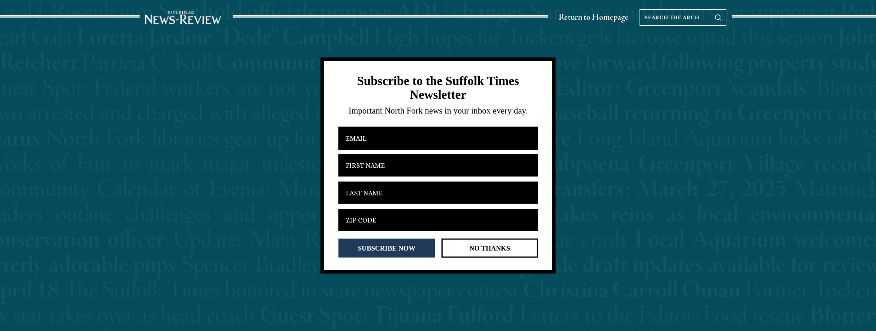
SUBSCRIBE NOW (387, 247)
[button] (437, 88)
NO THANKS (489, 247)
